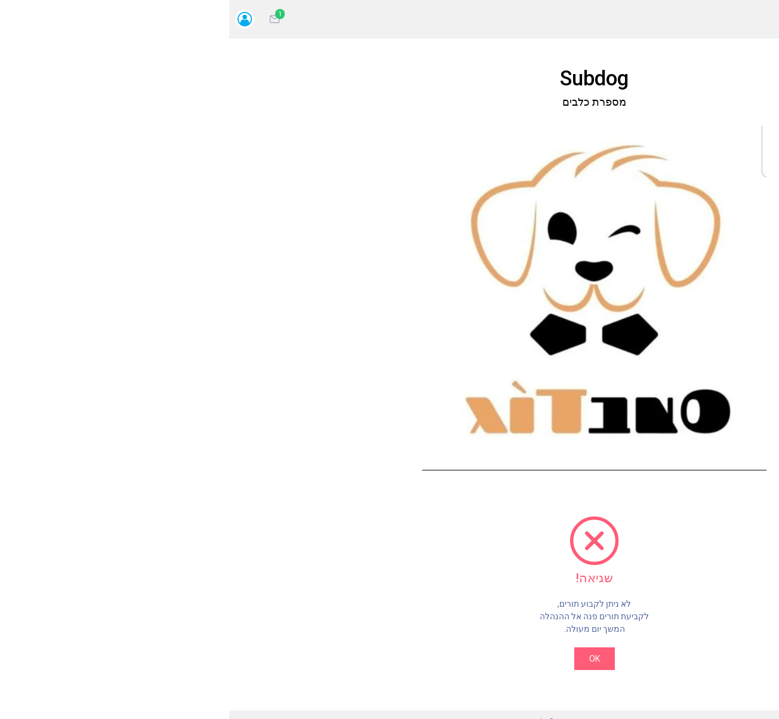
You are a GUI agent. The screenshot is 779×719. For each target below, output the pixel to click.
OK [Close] (315, 608)
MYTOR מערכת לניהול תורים (314, 711)
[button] (190, 273)
